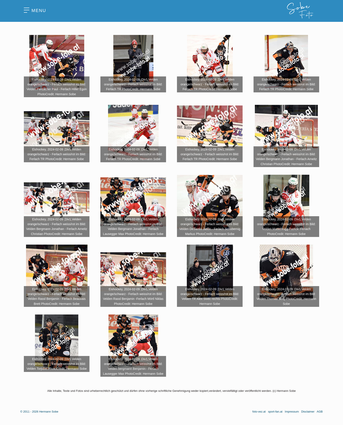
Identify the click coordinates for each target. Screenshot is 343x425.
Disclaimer (308, 411)
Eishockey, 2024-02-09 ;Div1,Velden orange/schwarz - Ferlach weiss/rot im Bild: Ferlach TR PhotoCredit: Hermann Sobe (133, 84)
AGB (320, 411)
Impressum (292, 411)
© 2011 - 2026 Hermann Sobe (39, 411)
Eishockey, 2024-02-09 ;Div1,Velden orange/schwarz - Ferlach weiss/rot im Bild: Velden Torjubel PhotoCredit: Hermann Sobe (56, 364)
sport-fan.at (275, 411)
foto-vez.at (259, 411)
